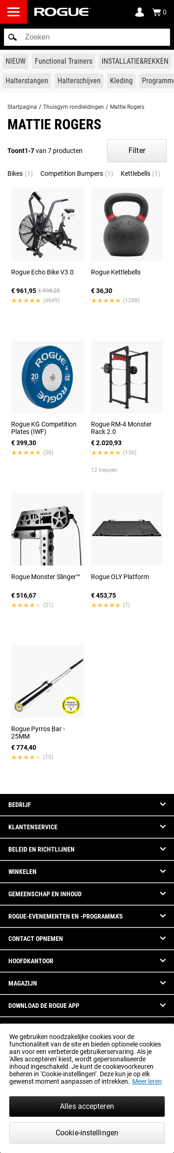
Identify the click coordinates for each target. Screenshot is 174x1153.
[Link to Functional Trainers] (63, 61)
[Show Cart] (159, 12)
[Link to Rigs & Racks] (135, 61)
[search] (87, 37)
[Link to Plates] (79, 80)
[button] (12, 37)
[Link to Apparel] (121, 80)
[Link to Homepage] (62, 12)
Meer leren (147, 1081)
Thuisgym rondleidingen (73, 107)
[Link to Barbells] (27, 80)
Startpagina (22, 107)
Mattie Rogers (127, 107)
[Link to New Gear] (15, 61)
